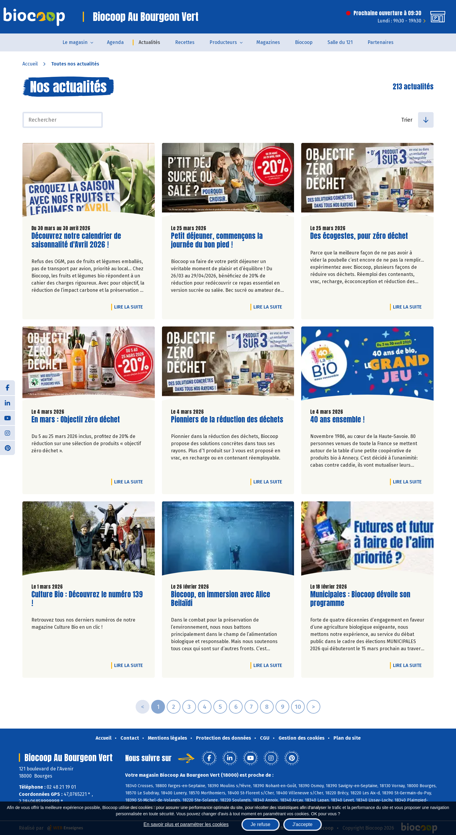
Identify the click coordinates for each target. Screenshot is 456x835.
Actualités (149, 42)
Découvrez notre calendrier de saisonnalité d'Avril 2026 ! (76, 240)
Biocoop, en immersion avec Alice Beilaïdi (220, 598)
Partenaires (381, 42)
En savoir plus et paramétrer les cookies (186, 824)
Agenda (115, 42)
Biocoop (304, 42)
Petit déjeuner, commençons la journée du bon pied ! (217, 240)
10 (298, 706)
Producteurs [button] (223, 42)
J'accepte (303, 824)
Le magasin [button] (75, 42)
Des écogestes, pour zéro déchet (359, 236)
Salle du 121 (340, 42)
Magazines (268, 42)
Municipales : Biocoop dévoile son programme (360, 598)
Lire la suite (130, 307)
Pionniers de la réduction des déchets (227, 419)
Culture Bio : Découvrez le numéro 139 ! (87, 598)
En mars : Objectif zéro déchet (75, 419)
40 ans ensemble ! (337, 419)
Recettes (185, 42)
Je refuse (260, 824)
